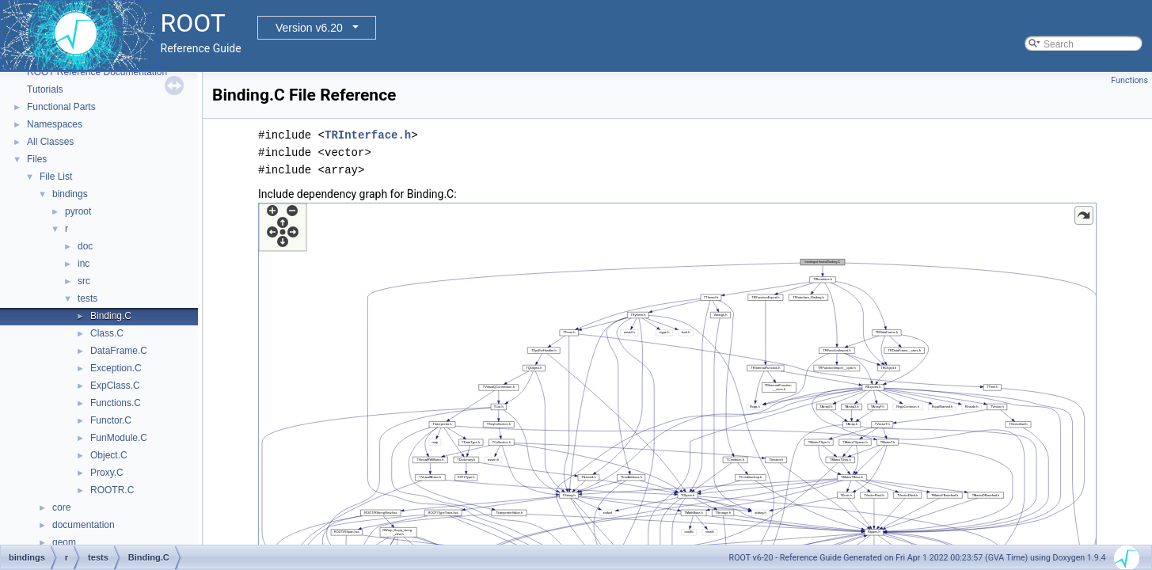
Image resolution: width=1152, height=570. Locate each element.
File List (56, 176)
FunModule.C (118, 437)
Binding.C (110, 315)
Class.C (107, 333)
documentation (83, 524)
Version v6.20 (309, 27)
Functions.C (115, 402)
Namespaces (54, 124)
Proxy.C (107, 472)
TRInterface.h (368, 134)
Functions (1129, 80)
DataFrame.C (118, 350)
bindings (70, 194)
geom (64, 542)
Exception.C (116, 368)
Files (37, 159)
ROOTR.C (112, 490)
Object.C (108, 455)
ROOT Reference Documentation (97, 72)
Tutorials (45, 89)
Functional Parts (61, 106)
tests (87, 298)
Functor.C (110, 420)
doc (85, 246)
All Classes (50, 141)
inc (83, 263)
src (84, 281)
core (61, 507)
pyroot (78, 211)
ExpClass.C (115, 385)
